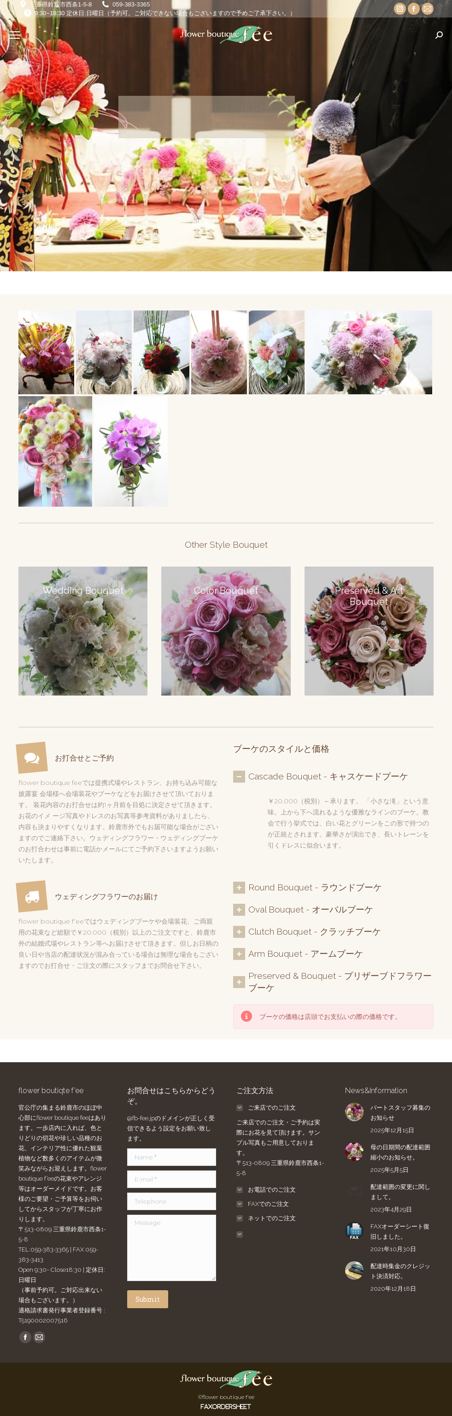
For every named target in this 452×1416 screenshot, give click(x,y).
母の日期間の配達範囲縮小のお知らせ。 (400, 1152)
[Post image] (354, 1112)
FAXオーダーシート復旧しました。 (399, 1231)
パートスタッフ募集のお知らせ (400, 1112)
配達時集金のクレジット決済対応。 (400, 1271)
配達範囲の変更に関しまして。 (400, 1191)
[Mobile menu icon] (14, 35)
